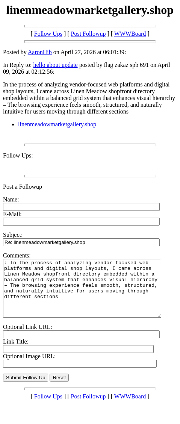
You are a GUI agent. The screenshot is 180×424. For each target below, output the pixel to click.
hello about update (55, 65)
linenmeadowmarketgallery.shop (57, 124)
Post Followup (88, 33)
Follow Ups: (18, 155)
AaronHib (40, 52)
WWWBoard (130, 33)
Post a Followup (22, 186)
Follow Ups (48, 33)
